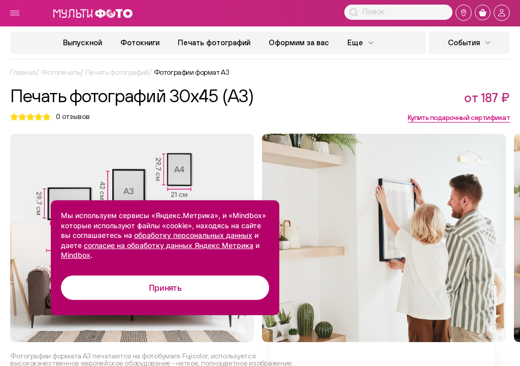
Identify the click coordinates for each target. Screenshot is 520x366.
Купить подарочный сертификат (459, 117)
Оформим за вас (299, 42)
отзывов (73, 116)
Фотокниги (139, 42)
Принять (165, 288)
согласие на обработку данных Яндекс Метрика (168, 245)
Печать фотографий (214, 42)
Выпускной (82, 42)
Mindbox (75, 255)
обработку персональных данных (193, 235)
